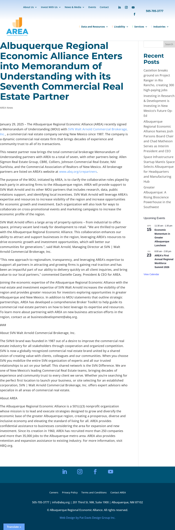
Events (92, 7)
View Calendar (151, 274)
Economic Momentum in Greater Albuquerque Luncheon (162, 237)
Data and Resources (92, 26)
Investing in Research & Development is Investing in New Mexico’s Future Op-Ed (159, 105)
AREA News (6, 107)
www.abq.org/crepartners (78, 171)
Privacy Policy (70, 492)
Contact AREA (118, 492)
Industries (158, 26)
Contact (104, 7)
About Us (28, 7)
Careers (53, 492)
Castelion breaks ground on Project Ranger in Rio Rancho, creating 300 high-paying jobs (159, 80)
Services (138, 26)
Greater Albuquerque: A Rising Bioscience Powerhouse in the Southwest (157, 197)
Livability (118, 26)
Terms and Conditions (94, 492)
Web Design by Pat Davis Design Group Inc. (87, 518)
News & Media (73, 7)
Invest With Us (49, 7)
